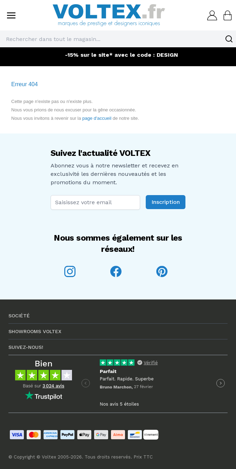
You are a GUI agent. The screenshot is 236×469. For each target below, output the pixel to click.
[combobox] (118, 38)
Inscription (165, 202)
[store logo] (109, 15)
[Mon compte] (210, 15)
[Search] (229, 38)
